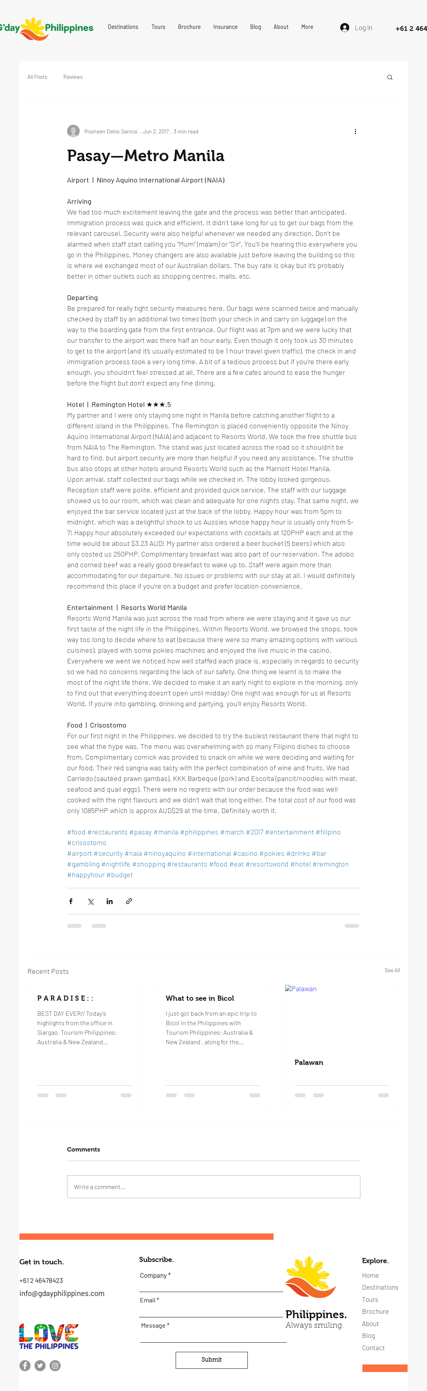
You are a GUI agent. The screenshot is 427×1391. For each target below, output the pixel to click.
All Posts (37, 76)
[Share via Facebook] (71, 901)
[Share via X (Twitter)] (90, 901)
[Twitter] (40, 1365)
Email (147, 1300)
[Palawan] (342, 1017)
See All (392, 970)
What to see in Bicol (200, 998)
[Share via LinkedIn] (109, 901)
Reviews (73, 76)
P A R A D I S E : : (65, 998)
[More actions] (355, 131)
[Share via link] (129, 901)
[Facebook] (25, 1365)
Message (153, 1325)
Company (153, 1275)
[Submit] (212, 1360)
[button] (123, 27)
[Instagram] (55, 1365)
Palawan (309, 1062)
